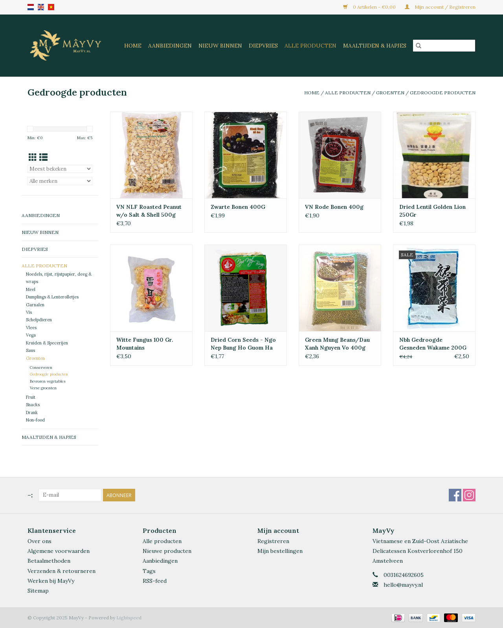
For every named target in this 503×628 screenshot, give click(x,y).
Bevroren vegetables (48, 381)
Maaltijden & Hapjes (374, 45)
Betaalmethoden (49, 560)
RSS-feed (155, 580)
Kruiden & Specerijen (47, 343)
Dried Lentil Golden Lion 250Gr (432, 210)
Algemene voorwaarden (59, 550)
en (41, 7)
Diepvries (263, 45)
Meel (30, 289)
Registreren (273, 541)
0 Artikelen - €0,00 (370, 7)
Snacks (33, 404)
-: (30, 495)
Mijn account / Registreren (440, 7)
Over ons (39, 541)
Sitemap (38, 590)
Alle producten (162, 541)
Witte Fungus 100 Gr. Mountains (144, 343)
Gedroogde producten (442, 93)
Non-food (35, 420)
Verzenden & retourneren (61, 571)
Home (132, 45)
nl (31, 7)
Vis (29, 312)
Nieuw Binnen (220, 45)
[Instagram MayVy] (469, 495)
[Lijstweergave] (43, 157)
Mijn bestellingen (280, 550)
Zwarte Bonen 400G (238, 206)
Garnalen (35, 305)
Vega (31, 335)
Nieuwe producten (167, 550)
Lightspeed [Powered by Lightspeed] (128, 618)
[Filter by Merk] (60, 181)
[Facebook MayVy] (455, 495)
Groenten (390, 93)
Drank (32, 412)
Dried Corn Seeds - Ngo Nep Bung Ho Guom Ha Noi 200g (243, 344)
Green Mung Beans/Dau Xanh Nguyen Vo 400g (337, 343)
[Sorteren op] (60, 169)
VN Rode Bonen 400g (334, 206)
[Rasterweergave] (33, 157)
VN (51, 7)
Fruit (30, 397)
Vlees (31, 327)
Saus (30, 350)
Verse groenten (43, 387)
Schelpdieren (39, 319)
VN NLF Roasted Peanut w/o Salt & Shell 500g (149, 210)
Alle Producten (310, 45)
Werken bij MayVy (51, 580)
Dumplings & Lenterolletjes (52, 297)
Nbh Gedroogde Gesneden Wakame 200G (432, 343)
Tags (149, 571)
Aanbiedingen (170, 45)
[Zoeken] (444, 45)
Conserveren (41, 367)
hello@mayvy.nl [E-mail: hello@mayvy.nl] (403, 584)
